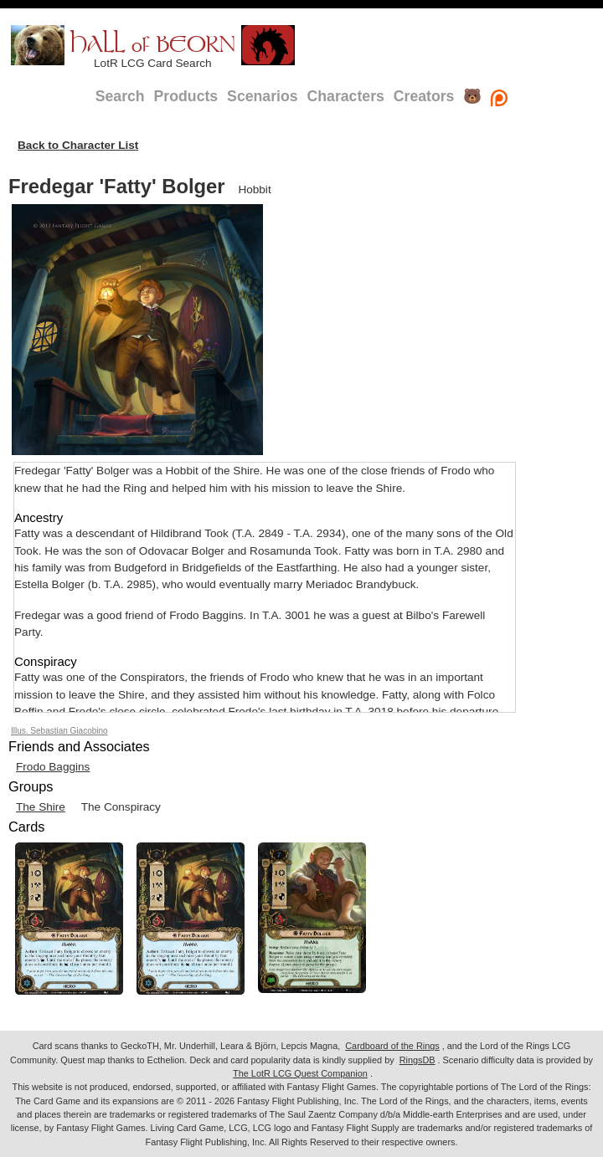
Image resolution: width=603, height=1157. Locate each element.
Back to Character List (78, 145)
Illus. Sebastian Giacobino (59, 730)
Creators (424, 96)
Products (186, 96)
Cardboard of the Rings (392, 1046)
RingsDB (417, 1060)
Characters (345, 96)
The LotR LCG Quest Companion (300, 1073)
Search (120, 96)
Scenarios (262, 96)
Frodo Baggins (53, 766)
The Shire (40, 807)
